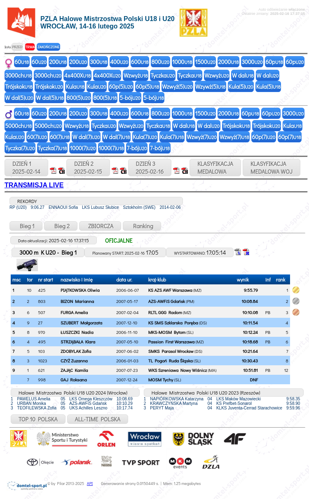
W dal (243, 75)
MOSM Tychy (160, 379)
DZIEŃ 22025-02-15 (88, 167)
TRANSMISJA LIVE (34, 185)
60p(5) (121, 86)
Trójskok (19, 86)
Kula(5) (240, 86)
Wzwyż (136, 75)
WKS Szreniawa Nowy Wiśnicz (177, 370)
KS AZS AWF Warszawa (170, 290)
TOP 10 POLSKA (38, 419)
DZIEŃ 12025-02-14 (26, 167)
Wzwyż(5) (177, 86)
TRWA (30, 47)
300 (98, 62)
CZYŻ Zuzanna (74, 360)
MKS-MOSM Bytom (166, 332)
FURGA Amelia (74, 312)
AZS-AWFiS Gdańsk (166, 301)
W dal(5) (19, 98)
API (90, 483)
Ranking (142, 226)
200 (58, 62)
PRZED (17, 47)
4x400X (77, 75)
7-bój (136, 148)
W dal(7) (86, 137)
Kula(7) (145, 137)
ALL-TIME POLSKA (98, 419)
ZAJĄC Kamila (74, 370)
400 (119, 62)
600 (139, 62)
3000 (251, 62)
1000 (182, 62)
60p (274, 62)
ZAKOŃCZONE (48, 47)
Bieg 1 (26, 226)
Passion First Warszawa (171, 341)
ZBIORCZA (100, 226)
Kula (75, 86)
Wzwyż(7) (202, 137)
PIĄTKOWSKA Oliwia (80, 290)
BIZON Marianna (77, 301)
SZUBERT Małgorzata (81, 322)
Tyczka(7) (20, 148)
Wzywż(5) (210, 86)
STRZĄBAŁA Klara (78, 341)
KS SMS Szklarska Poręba (173, 322)
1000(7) (83, 148)
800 (161, 62)
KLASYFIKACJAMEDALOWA (215, 167)
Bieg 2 (61, 226)
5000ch (18, 126)
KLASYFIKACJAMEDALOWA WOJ (271, 167)
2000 (228, 62)
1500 (205, 62)
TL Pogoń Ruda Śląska (170, 360)
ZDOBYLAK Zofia (76, 351)
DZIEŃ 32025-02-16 (150, 167)
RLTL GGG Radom (165, 312)
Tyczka (162, 75)
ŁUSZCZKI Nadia (77, 332)
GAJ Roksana (74, 379)
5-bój (129, 98)
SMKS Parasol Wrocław (171, 351)
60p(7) (264, 137)
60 (22, 62)
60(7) (37, 137)
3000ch (18, 75)
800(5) (79, 98)
